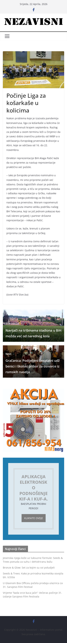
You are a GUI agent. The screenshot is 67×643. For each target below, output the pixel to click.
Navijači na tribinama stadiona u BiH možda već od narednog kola (33, 330)
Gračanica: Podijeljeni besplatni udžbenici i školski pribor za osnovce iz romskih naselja (33, 363)
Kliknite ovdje (33, 518)
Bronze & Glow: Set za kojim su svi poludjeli (29, 567)
